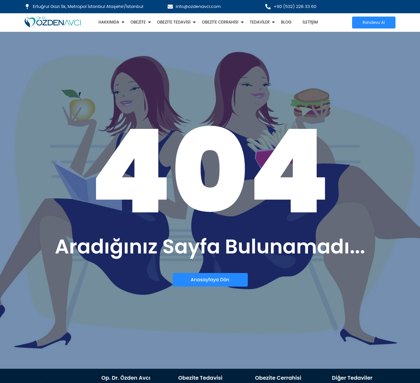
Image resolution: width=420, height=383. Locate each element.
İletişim (310, 22)
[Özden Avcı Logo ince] (53, 22)
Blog (286, 22)
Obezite (139, 22)
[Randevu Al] (373, 22)
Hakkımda (110, 22)
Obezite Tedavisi (175, 22)
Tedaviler (261, 22)
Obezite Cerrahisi (221, 22)
